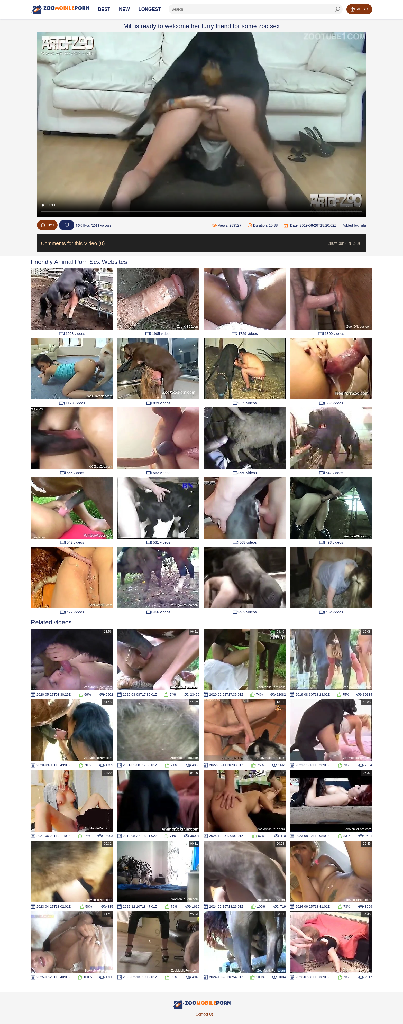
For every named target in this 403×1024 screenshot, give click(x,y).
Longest (150, 9)
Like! (47, 225)
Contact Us (204, 1014)
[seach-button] (337, 9)
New (124, 9)
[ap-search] (256, 9)
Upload (359, 9)
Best (104, 9)
